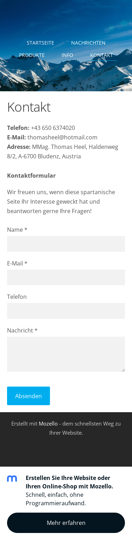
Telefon (17, 297)
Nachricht (22, 330)
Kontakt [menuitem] (101, 55)
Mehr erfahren (66, 523)
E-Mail (17, 263)
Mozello (48, 423)
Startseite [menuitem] (40, 42)
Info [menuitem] (67, 55)
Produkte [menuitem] (32, 55)
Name (17, 229)
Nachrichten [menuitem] (88, 42)
